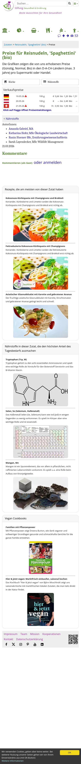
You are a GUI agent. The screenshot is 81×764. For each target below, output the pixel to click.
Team (24, 634)
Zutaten (8, 44)
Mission (35, 634)
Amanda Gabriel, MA (21, 128)
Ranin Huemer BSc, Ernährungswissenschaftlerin (38, 137)
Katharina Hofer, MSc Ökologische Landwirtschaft (38, 133)
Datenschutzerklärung (29, 639)
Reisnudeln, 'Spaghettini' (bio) (30, 44)
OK (69, 752)
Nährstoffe (12, 118)
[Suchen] (41, 3)
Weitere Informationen (13, 760)
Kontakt (8, 639)
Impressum (10, 634)
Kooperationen (51, 634)
